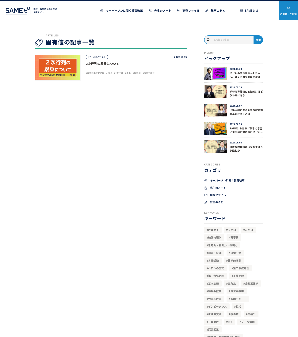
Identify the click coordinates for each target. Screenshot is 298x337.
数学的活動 (234, 260)
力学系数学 (214, 299)
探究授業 (213, 329)
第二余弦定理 (241, 268)
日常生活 (236, 253)
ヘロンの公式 (216, 268)
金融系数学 (251, 283)
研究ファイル (191, 11)
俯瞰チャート (238, 299)
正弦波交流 (214, 314)
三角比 (232, 283)
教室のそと (217, 11)
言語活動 (213, 260)
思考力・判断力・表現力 (222, 245)
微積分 (252, 314)
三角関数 (213, 322)
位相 (238, 306)
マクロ (232, 230)
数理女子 (213, 230)
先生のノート (162, 11)
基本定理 (213, 283)
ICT (230, 322)
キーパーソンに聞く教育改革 (124, 11)
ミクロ (249, 230)
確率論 (235, 237)
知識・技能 (214, 253)
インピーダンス (217, 306)
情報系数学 (214, 291)
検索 (258, 39)
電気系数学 (237, 291)
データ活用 (248, 322)
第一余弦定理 (216, 276)
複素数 (235, 314)
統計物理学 (214, 237)
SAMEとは (251, 11)
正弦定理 (238, 276)
